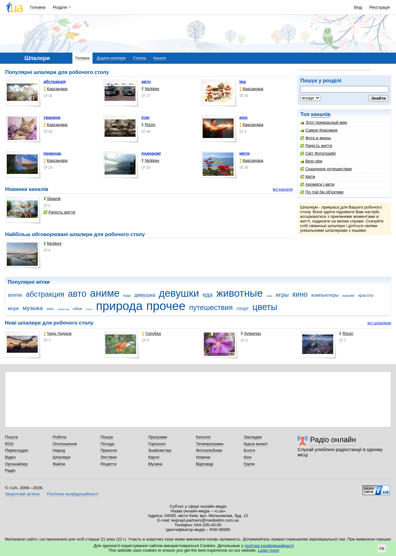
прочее (166, 305)
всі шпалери (379, 323)
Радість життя (316, 145)
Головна (37, 7)
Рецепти (109, 464)
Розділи (60, 7)
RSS (9, 444)
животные (239, 293)
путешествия (211, 308)
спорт (242, 308)
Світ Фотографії (318, 153)
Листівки (109, 457)
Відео (10, 457)
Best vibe (311, 161)
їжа (242, 81)
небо (50, 309)
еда (208, 294)
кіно (243, 117)
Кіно (248, 457)
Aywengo (251, 333)
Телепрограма (209, 444)
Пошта (11, 437)
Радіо (10, 470)
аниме (105, 293)
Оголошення (65, 444)
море (13, 308)
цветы (265, 307)
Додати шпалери (111, 58)
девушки (179, 293)
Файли (59, 464)
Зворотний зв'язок (22, 494)
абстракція (55, 81)
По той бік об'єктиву (322, 192)
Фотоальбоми (209, 450)
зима (269, 296)
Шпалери (61, 457)
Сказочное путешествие (326, 168)
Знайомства (159, 450)
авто (146, 81)
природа (52, 153)
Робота (59, 437)
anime (15, 295)
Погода (107, 444)
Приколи (109, 450)
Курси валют (256, 444)
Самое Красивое (319, 130)
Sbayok (52, 198)
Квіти (307, 176)
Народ (59, 450)
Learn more (268, 550)
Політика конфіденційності (72, 494)
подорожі (151, 153)
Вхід (358, 7)
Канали (159, 58)
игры (282, 294)
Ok (382, 548)
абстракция (45, 294)
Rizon (148, 124)
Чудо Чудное (58, 333)
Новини (203, 457)
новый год (63, 309)
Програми (157, 437)
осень (89, 309)
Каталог (203, 437)
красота (365, 295)
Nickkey (150, 88)
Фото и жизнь (315, 138)
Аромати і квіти (317, 184)
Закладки (253, 437)
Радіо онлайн (333, 439)
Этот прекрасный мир (323, 122)
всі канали (283, 189)
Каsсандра (55, 88)
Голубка (151, 333)
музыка (33, 308)
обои (77, 308)
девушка (144, 295)
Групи (249, 464)
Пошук (107, 437)
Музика (155, 464)
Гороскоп (157, 444)
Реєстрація (379, 7)
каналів (320, 114)
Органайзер (16, 464)
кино (300, 294)
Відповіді (204, 464)
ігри (145, 117)
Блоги (249, 450)
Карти (153, 457)
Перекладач (16, 450)
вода (127, 295)
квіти (244, 153)
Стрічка (139, 58)
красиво (348, 295)
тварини (52, 117)
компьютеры (325, 295)
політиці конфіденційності (269, 545)
